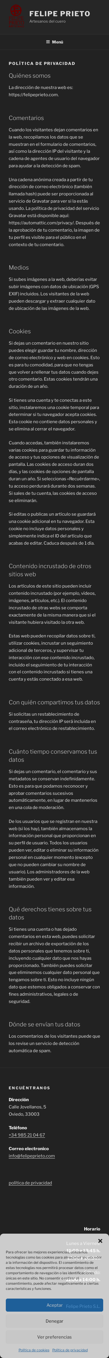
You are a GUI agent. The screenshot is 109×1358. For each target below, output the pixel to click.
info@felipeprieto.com (32, 1156)
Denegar (54, 1321)
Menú (54, 41)
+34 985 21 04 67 (27, 1135)
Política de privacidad (70, 1350)
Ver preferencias (54, 1337)
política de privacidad (30, 1183)
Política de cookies (34, 1350)
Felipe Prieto (60, 14)
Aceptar (55, 1305)
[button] (100, 1241)
